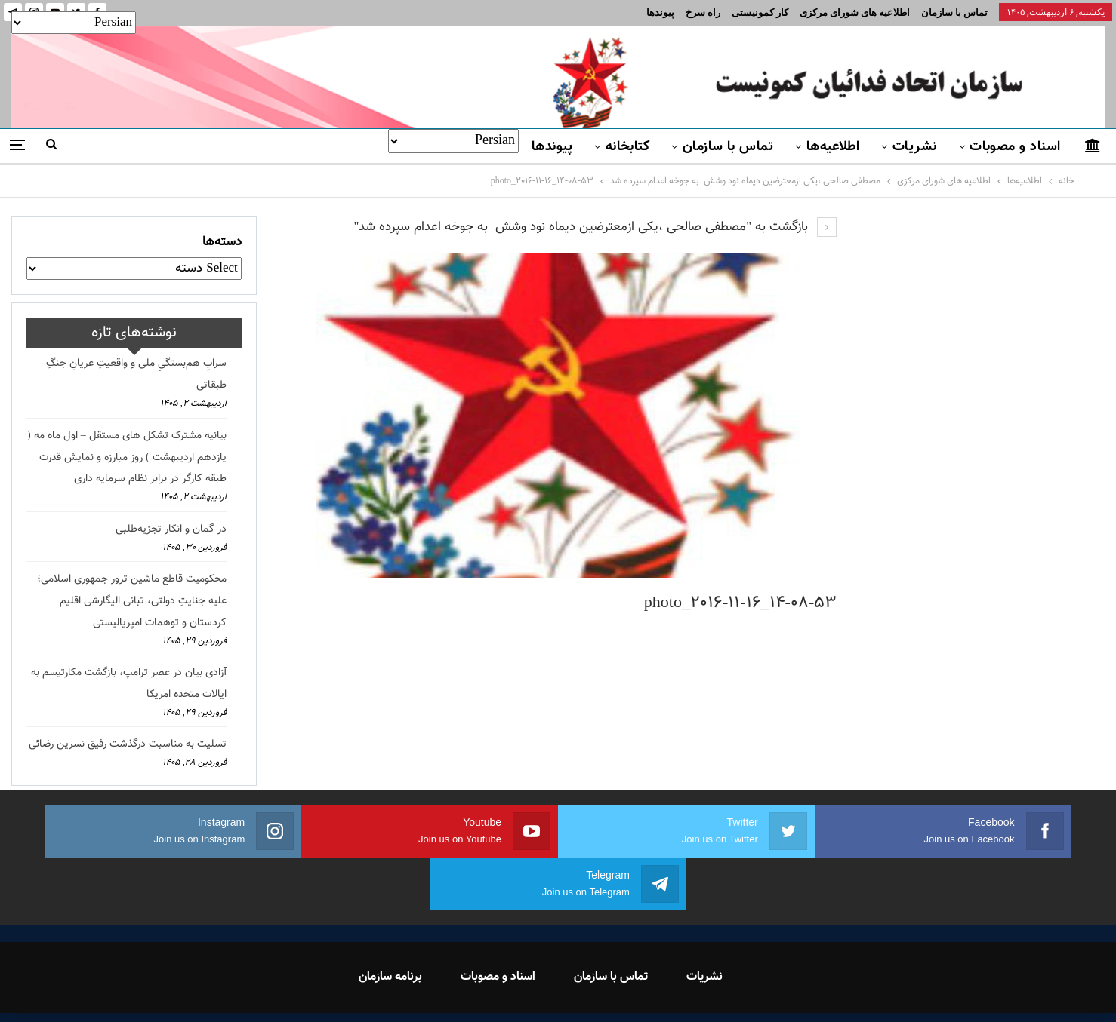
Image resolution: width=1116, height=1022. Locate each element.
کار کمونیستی (760, 12)
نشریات (914, 147)
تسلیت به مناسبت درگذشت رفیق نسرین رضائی (128, 744)
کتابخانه (628, 147)
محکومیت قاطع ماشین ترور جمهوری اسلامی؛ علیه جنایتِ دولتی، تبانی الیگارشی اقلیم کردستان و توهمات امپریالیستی (132, 601)
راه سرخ (703, 12)
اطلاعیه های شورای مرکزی (855, 12)
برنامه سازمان (390, 924)
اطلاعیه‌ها (833, 147)
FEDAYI (524, 991)
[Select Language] (453, 141)
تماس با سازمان (954, 12)
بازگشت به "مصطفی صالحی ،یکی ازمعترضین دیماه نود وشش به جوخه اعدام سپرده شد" (595, 227)
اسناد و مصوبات (1015, 147)
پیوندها (660, 12)
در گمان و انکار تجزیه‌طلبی (171, 529)
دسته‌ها (222, 242)
